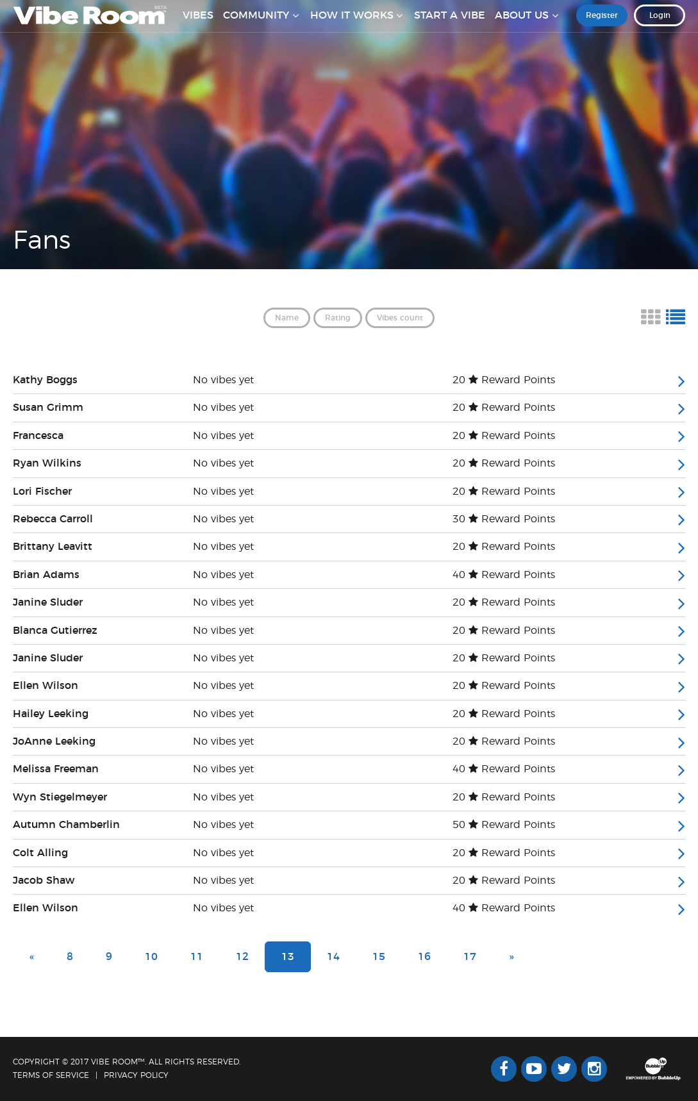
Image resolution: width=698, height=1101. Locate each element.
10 (151, 957)
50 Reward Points (504, 825)
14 (333, 957)
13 (287, 957)
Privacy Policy (136, 1075)
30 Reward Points (504, 519)
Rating (338, 318)
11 (196, 957)
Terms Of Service (51, 1075)
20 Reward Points (504, 380)
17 (469, 957)
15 (378, 957)
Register (602, 25)
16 (424, 957)
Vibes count (400, 318)
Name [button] (287, 318)
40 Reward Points (504, 575)
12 (242, 957)
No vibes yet (223, 380)
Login (659, 25)
